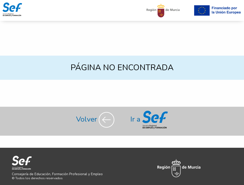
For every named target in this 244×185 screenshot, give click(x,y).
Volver (96, 119)
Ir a (149, 119)
